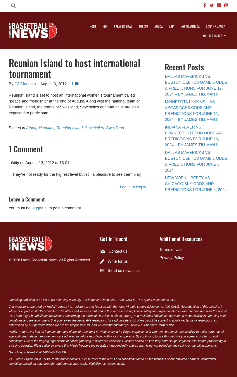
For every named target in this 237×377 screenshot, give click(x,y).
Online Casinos (212, 35)
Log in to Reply (133, 187)
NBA (105, 26)
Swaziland (115, 128)
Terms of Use (171, 249)
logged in (39, 208)
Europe (143, 26)
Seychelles (94, 128)
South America (215, 26)
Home (93, 26)
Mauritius (46, 128)
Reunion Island (69, 128)
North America (190, 26)
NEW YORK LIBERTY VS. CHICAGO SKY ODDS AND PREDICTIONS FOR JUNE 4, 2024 (196, 184)
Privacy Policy (171, 257)
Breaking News (123, 26)
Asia (171, 26)
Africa (158, 26)
